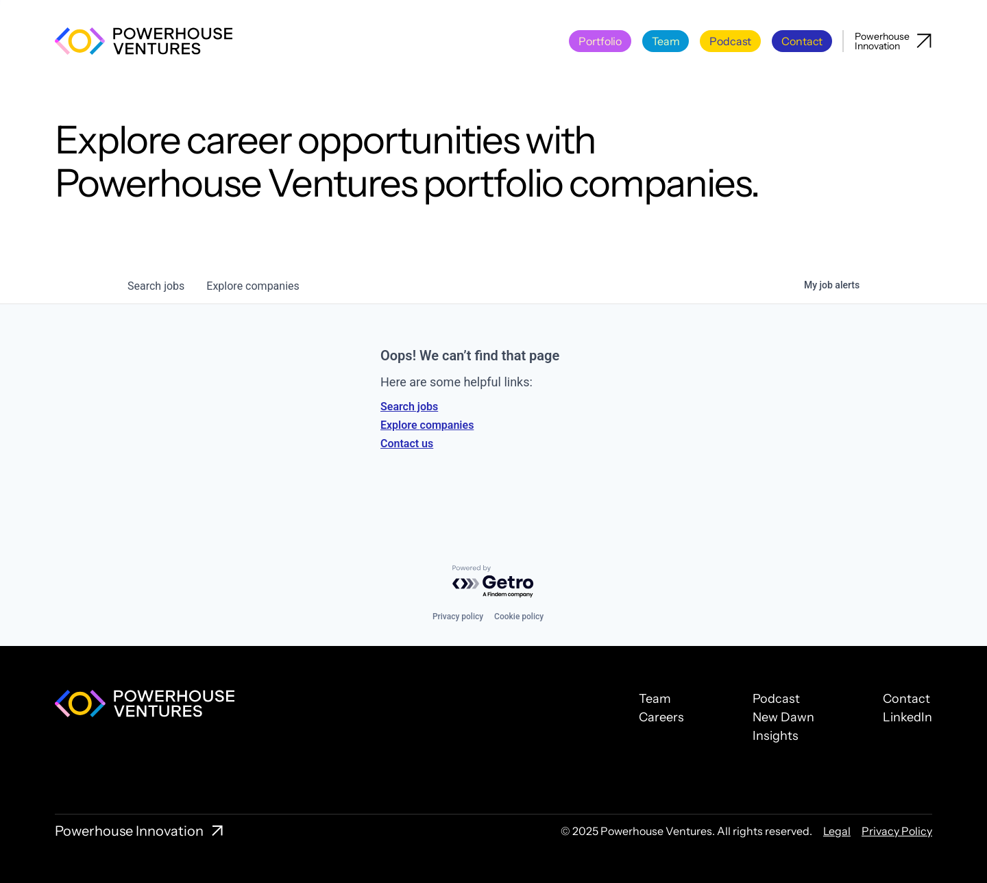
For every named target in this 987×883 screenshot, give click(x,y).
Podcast (776, 698)
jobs (155, 286)
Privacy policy (457, 616)
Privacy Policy (897, 831)
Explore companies (427, 425)
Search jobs (409, 406)
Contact (906, 698)
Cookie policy (519, 616)
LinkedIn (907, 717)
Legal (837, 831)
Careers (661, 717)
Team (655, 698)
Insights (776, 735)
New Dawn (783, 717)
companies (252, 286)
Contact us (406, 443)
